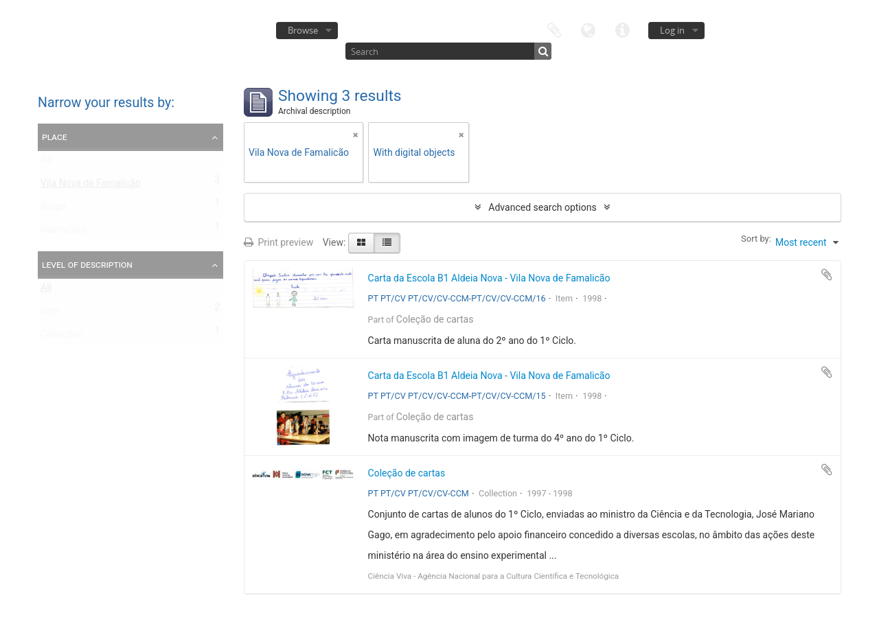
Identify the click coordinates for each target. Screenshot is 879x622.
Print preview (278, 242)
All (46, 162)
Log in (672, 30)
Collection (62, 337)
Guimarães (64, 232)
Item (50, 313)
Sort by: (756, 238)
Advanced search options (542, 207)
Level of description (87, 264)
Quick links (623, 29)
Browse (303, 30)
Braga (53, 209)
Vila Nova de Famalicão (91, 186)
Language (588, 29)
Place (54, 136)
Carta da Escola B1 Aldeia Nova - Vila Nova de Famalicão (489, 278)
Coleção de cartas (435, 319)
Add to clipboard (827, 274)
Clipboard (554, 29)
